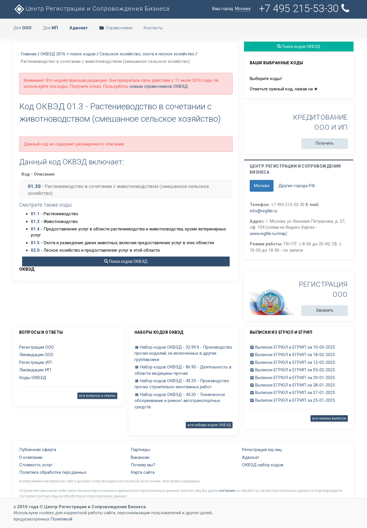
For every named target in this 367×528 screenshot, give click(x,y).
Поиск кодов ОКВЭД (126, 261)
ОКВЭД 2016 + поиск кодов (67, 54)
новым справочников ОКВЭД (159, 86)
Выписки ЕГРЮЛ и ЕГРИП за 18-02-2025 (292, 354)
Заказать (324, 310)
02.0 (35, 250)
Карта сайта (143, 472)
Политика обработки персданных (52, 472)
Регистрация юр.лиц (262, 449)
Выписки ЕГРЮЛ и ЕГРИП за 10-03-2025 (292, 347)
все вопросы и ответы (97, 396)
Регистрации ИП (35, 362)
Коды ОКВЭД (32, 377)
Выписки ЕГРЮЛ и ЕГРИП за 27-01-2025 (292, 392)
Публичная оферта (37, 449)
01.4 (35, 229)
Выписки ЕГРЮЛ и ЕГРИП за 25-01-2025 (292, 400)
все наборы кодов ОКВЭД (209, 425)
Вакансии (140, 457)
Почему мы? (143, 464)
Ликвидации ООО (36, 354)
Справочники (115, 28)
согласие (227, 490)
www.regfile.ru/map (268, 233)
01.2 (35, 221)
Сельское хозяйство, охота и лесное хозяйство (146, 54)
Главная (28, 54)
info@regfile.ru (263, 210)
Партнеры (140, 449)
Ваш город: (231, 8)
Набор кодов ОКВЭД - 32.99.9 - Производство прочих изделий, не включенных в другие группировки (183, 353)
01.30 (34, 186)
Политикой (61, 519)
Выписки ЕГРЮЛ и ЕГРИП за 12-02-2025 (292, 362)
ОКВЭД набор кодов (262, 464)
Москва (261, 185)
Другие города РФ (296, 185)
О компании (30, 457)
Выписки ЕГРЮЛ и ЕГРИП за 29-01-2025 (292, 377)
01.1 (35, 213)
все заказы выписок (329, 418)
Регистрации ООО (36, 347)
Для (22, 27)
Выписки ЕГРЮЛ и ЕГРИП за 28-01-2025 (292, 385)
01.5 (35, 242)
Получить (325, 143)
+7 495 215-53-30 (305, 8)
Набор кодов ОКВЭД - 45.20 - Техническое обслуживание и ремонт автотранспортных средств (179, 400)
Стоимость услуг (35, 464)
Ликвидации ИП (35, 369)
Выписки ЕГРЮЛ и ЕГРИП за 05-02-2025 (292, 369)
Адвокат (250, 457)
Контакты (153, 27)
